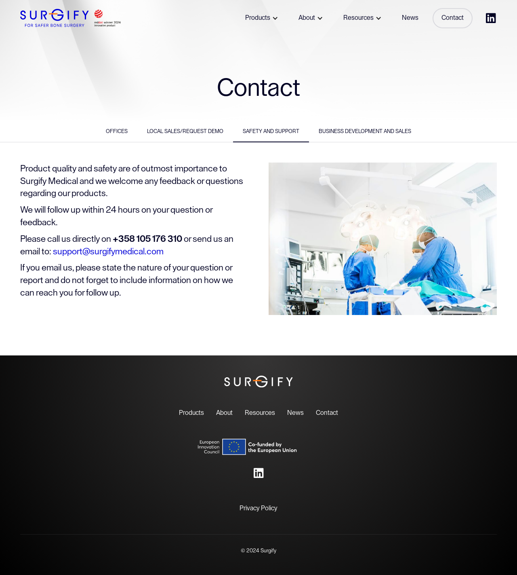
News (295, 413)
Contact (327, 413)
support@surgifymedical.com (108, 251)
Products (191, 413)
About (224, 413)
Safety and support (271, 131)
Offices (117, 131)
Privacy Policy (258, 508)
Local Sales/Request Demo (185, 131)
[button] (260, 18)
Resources (260, 413)
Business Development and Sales (365, 131)
